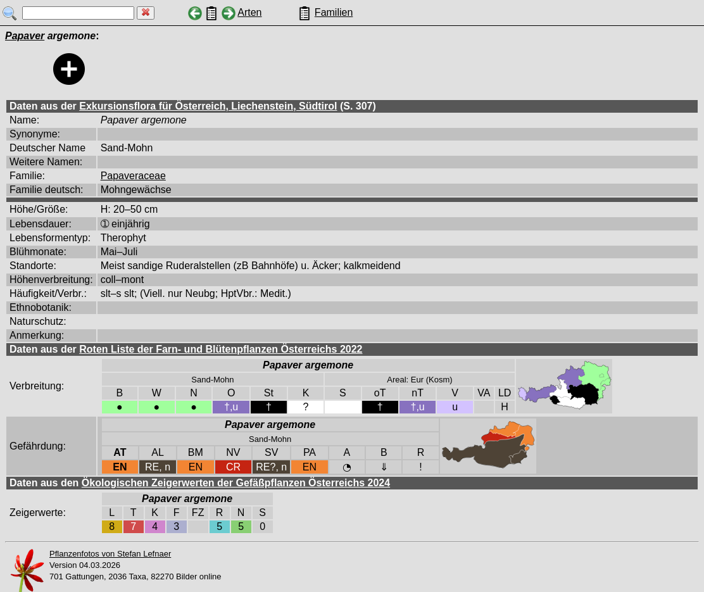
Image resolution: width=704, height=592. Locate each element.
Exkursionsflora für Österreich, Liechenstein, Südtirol (208, 106)
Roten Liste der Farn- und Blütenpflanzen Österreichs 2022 (220, 349)
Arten (249, 12)
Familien (334, 12)
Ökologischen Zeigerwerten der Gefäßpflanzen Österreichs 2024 (236, 482)
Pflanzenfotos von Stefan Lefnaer (110, 553)
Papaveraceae (133, 175)
